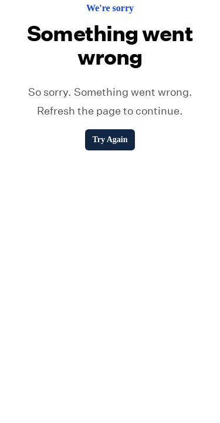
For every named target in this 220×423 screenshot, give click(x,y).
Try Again (109, 139)
